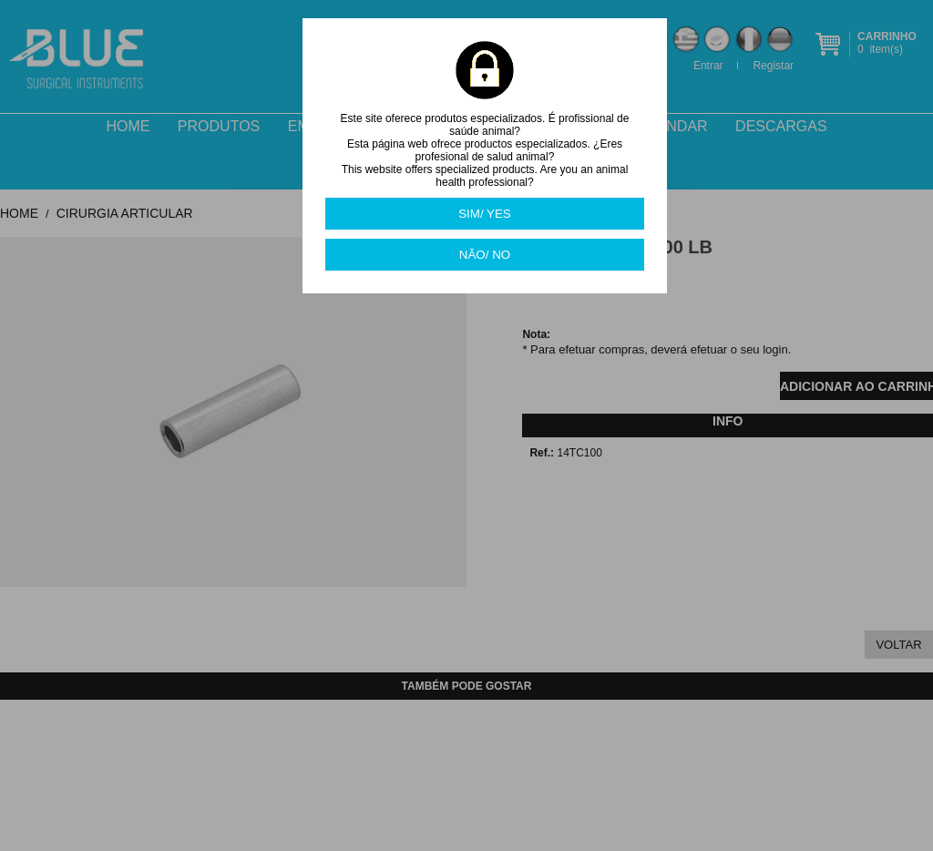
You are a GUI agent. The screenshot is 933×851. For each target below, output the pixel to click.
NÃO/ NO (484, 254)
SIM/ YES (484, 213)
